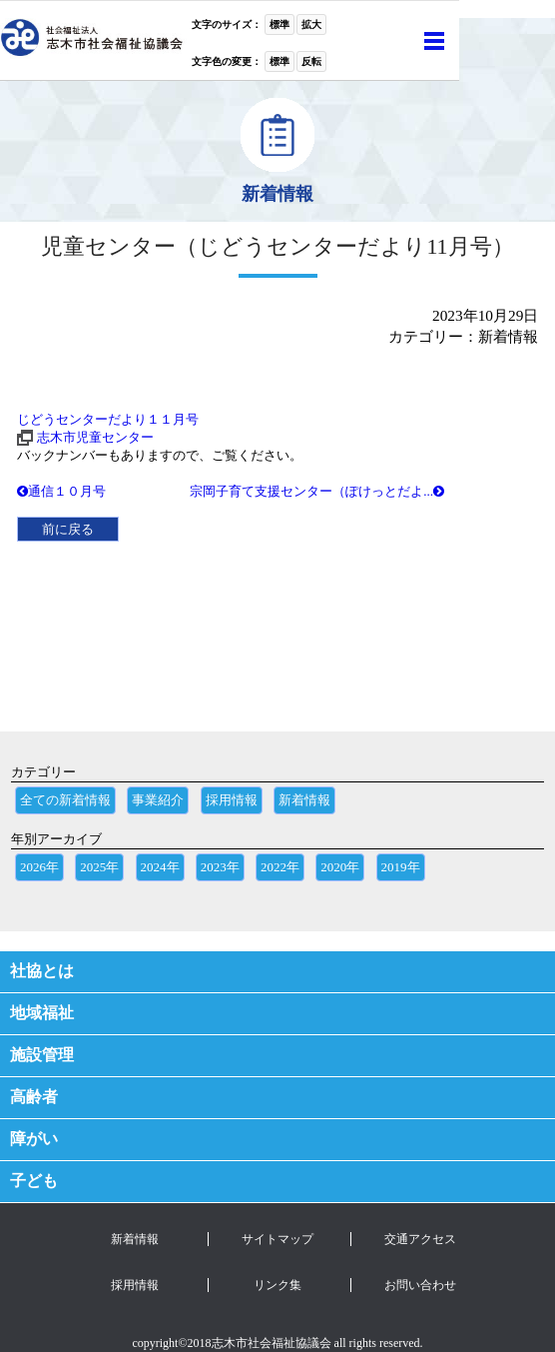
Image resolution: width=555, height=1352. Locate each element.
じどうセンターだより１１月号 (108, 419)
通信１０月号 (61, 491)
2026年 (39, 866)
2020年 (339, 866)
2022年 (280, 866)
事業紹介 (158, 799)
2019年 (400, 866)
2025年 (99, 866)
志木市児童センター (95, 437)
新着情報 (304, 799)
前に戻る (68, 529)
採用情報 (232, 799)
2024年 (160, 866)
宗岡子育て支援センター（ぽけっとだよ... (317, 491)
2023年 (220, 866)
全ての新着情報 (65, 799)
